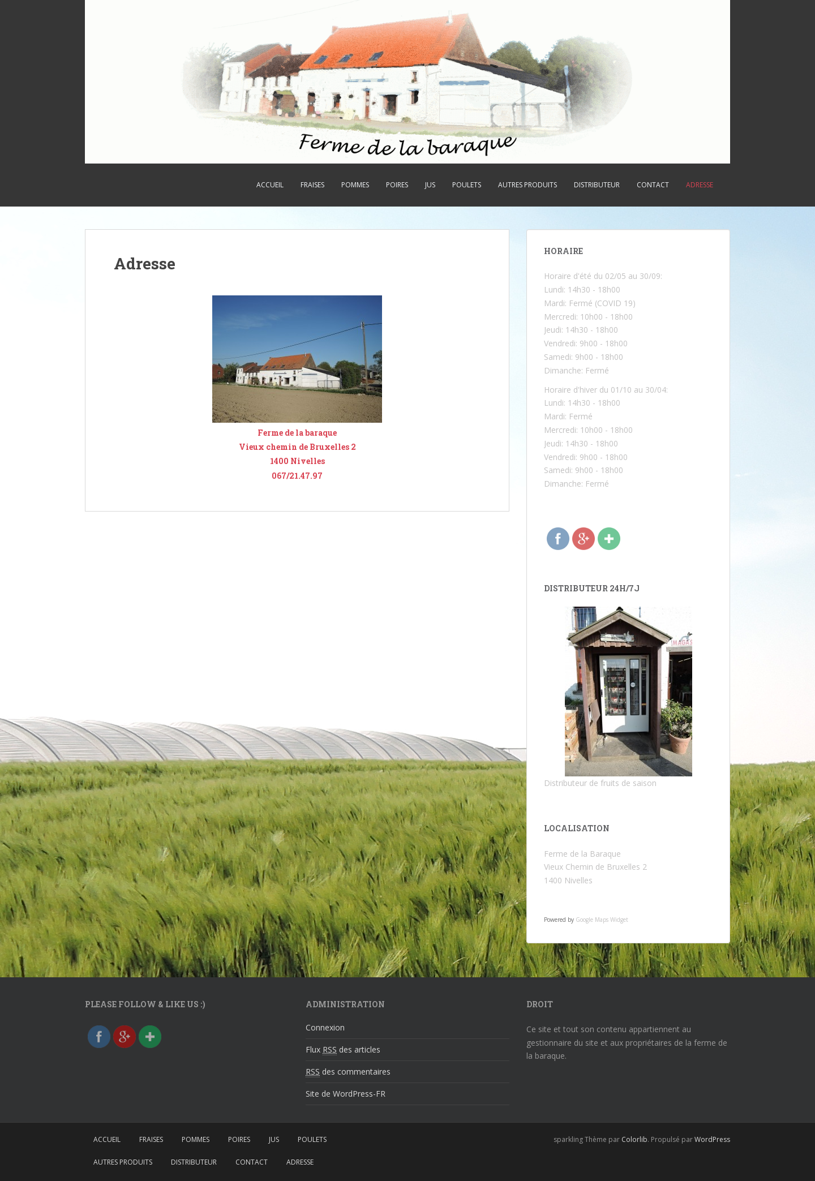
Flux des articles (343, 1049)
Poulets (466, 185)
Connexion (325, 1027)
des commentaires (348, 1071)
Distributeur (597, 185)
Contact (653, 185)
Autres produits (527, 185)
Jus (430, 185)
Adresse (699, 185)
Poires (397, 185)
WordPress (712, 1139)
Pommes (355, 185)
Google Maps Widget (602, 920)
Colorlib (634, 1139)
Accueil (270, 185)
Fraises (312, 185)
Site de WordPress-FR (345, 1093)
